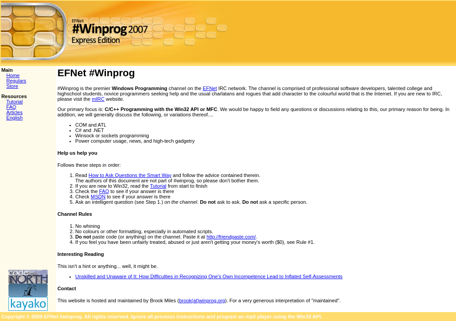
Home (13, 75)
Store (12, 86)
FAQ (11, 107)
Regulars (16, 80)
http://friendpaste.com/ (231, 236)
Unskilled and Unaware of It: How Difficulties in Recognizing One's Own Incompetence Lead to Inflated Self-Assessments (208, 276)
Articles (14, 112)
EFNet (210, 88)
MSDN (98, 196)
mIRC (98, 99)
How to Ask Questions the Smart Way (130, 175)
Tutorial (14, 101)
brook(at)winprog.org (202, 300)
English (14, 117)
